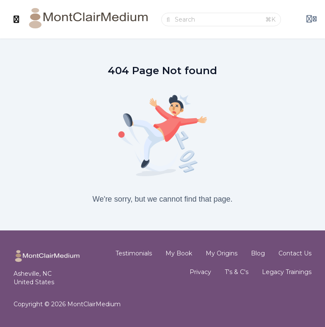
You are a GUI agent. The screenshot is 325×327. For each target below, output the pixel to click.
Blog (258, 253)
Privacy (200, 272)
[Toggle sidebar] (16, 19)
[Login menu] (311, 19)
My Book (178, 253)
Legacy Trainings (286, 272)
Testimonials (134, 253)
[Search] (217, 19)
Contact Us (294, 253)
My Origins (221, 253)
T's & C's (236, 272)
